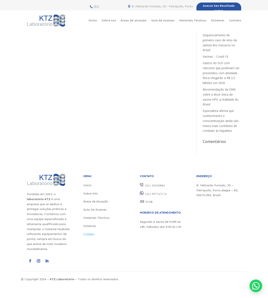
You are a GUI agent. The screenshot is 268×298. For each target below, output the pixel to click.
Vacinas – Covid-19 (215, 56)
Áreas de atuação (134, 20)
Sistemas (217, 20)
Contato (235, 20)
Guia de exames (163, 20)
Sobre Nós (90, 193)
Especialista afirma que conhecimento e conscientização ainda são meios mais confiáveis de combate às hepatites (220, 121)
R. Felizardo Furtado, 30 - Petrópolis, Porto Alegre (162, 9)
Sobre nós (109, 20)
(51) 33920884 (92, 9)
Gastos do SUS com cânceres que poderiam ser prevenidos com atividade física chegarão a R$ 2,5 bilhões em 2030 (221, 73)
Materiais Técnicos (192, 20)
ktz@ (149, 201)
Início (92, 20)
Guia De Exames (95, 209)
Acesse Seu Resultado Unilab (219, 8)
